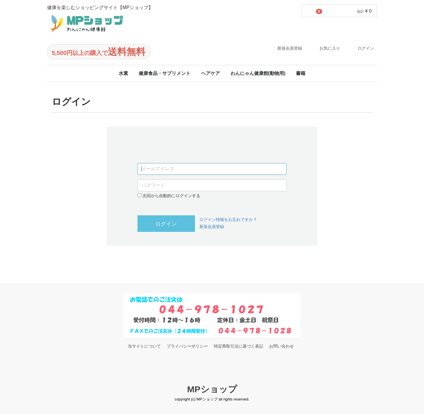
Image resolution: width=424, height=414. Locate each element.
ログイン (360, 48)
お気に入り (324, 48)
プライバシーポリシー (187, 346)
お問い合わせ (281, 346)
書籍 (300, 73)
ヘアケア (210, 73)
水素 (123, 73)
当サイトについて (144, 346)
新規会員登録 (284, 48)
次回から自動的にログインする (169, 195)
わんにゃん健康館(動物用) (258, 73)
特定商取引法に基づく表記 (238, 346)
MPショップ (212, 389)
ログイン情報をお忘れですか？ (228, 219)
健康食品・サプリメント (165, 73)
